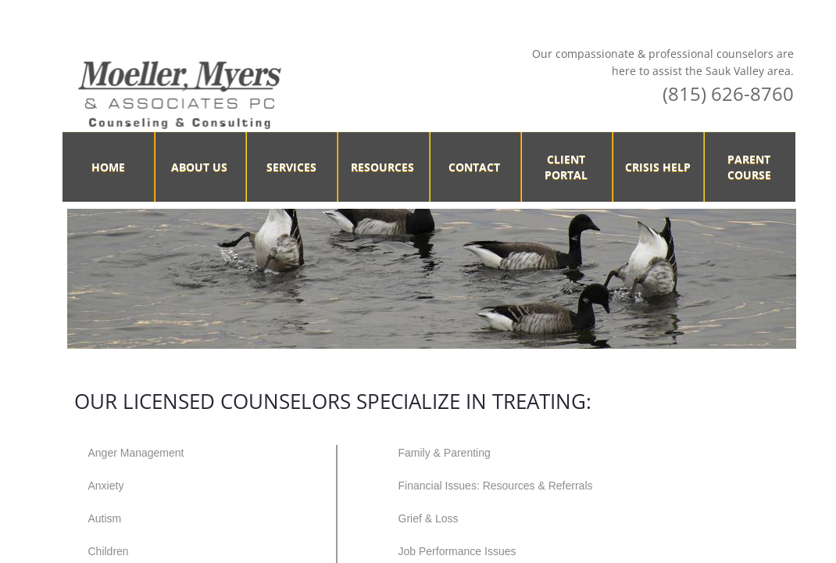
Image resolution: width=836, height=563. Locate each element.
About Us (199, 167)
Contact (474, 167)
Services (291, 167)
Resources (382, 167)
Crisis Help (658, 167)
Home (108, 167)
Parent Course (749, 167)
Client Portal (566, 167)
